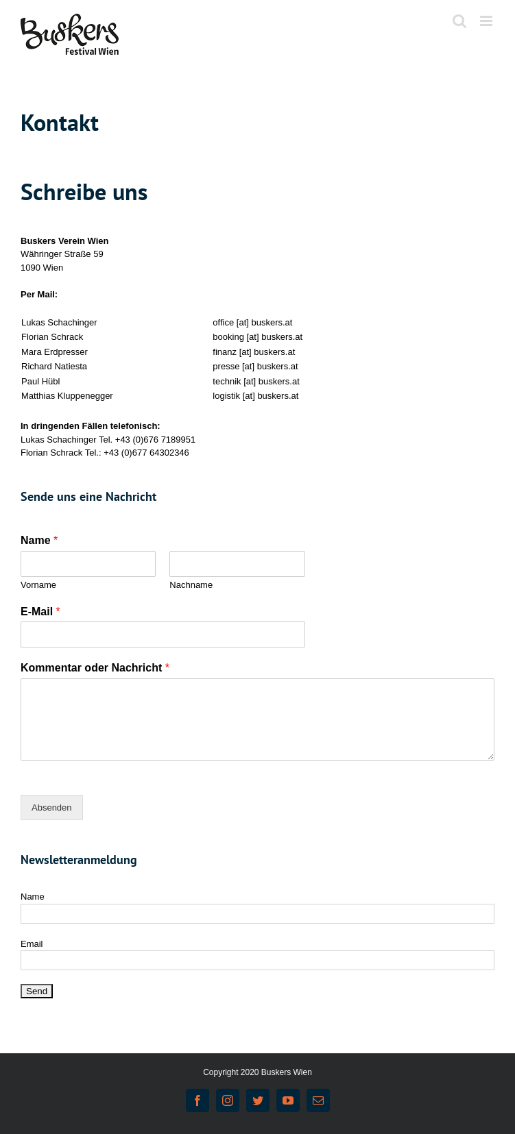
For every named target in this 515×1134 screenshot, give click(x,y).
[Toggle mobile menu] (487, 21)
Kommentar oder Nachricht (95, 668)
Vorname (38, 585)
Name (39, 540)
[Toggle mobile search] (459, 21)
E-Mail (40, 611)
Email (32, 944)
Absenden (52, 807)
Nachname (191, 585)
